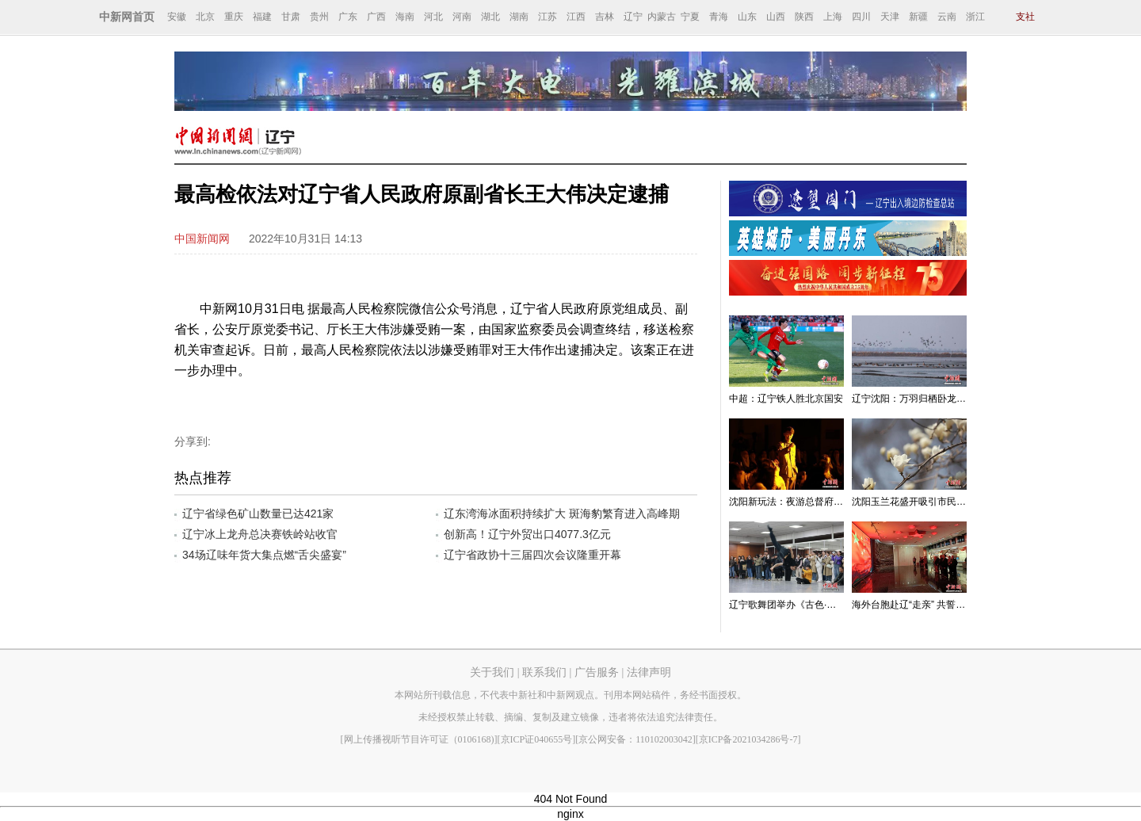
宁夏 (690, 16)
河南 (461, 16)
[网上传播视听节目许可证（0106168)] (419, 739)
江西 (576, 16)
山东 (747, 16)
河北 (433, 16)
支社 (1025, 16)
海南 (404, 16)
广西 (376, 16)
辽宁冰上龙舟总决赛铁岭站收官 (260, 534)
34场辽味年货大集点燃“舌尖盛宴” (264, 554)
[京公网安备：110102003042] (635, 739)
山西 (775, 16)
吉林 (604, 16)
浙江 (975, 16)
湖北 (490, 16)
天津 (889, 16)
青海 (718, 16)
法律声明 (649, 672)
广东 (347, 16)
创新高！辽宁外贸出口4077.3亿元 (527, 534)
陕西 (804, 16)
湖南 (519, 16)
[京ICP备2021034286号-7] (748, 739)
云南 (946, 16)
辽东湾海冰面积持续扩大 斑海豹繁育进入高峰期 (562, 513)
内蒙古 (661, 16)
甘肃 (290, 16)
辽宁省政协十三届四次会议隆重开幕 (532, 554)
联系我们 (544, 672)
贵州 (319, 16)
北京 (205, 16)
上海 (832, 16)
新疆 (918, 16)
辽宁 (633, 16)
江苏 (547, 16)
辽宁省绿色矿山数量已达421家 (258, 513)
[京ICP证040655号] (537, 739)
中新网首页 (127, 17)
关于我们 (492, 672)
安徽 (176, 16)
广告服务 (596, 672)
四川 (861, 16)
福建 (262, 16)
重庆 (233, 16)
